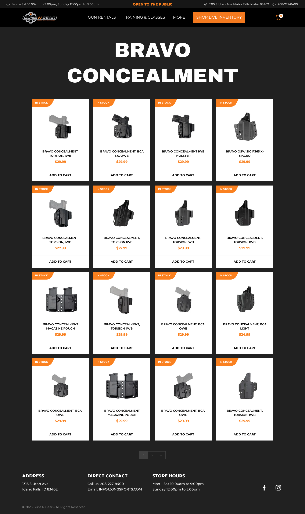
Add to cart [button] (60, 175)
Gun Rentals (102, 17)
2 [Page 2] (152, 455)
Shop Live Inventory (219, 17)
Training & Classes (144, 17)
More (179, 17)
